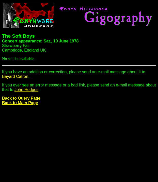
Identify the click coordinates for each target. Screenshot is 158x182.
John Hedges (26, 89)
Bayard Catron (15, 76)
